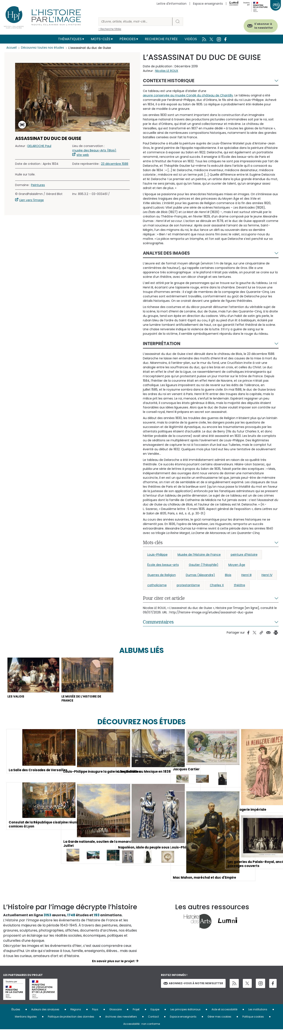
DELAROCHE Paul (39, 146)
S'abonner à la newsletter (259, 25)
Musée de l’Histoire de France (199, 554)
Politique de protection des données (71, 1019)
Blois (228, 575)
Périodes (127, 39)
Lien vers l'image (31, 200)
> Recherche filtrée (109, 29)
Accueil (11, 48)
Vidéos (191, 39)
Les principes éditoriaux (185, 1012)
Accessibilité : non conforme (141, 1026)
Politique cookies (253, 1019)
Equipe (155, 1012)
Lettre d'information (171, 3)
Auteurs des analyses (45, 1012)
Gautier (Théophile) (203, 565)
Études (15, 1012)
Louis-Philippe (157, 554)
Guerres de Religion (161, 575)
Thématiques (70, 39)
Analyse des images (166, 253)
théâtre (239, 585)
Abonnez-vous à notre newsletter (193, 985)
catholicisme (157, 585)
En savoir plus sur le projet (113, 963)
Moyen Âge (236, 565)
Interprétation (161, 343)
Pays (95, 1012)
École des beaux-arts (163, 565)
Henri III (246, 575)
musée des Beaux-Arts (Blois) (94, 150)
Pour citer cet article (164, 598)
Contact (153, 1019)
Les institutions (257, 1012)
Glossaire (115, 1012)
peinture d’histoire (244, 554)
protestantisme (188, 585)
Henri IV (267, 575)
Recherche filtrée (161, 39)
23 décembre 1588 (114, 164)
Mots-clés (100, 39)
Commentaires (158, 622)
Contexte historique (168, 81)
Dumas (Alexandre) (200, 575)
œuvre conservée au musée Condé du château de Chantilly (188, 95)
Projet (136, 1012)
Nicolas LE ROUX (166, 71)
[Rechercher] (135, 21)
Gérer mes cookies (219, 1019)
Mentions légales (26, 1019)
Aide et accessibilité (224, 1012)
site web (83, 155)
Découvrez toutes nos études (44, 48)
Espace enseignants (208, 3)
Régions (75, 1012)
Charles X (217, 585)
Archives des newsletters (121, 1019)
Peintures (38, 185)
